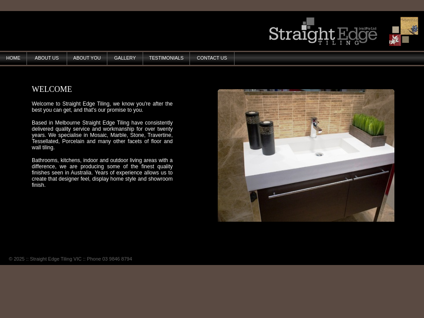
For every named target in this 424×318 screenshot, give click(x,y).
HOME (13, 58)
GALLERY (125, 58)
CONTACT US (212, 58)
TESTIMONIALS (166, 58)
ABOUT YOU (87, 58)
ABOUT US (47, 58)
